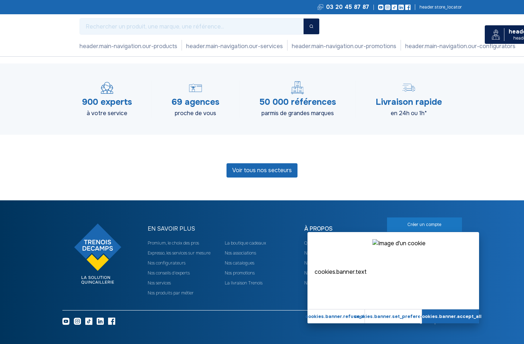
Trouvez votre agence (440, 7)
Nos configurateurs (242, 46)
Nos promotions (187, 46)
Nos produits (96, 46)
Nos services (139, 46)
